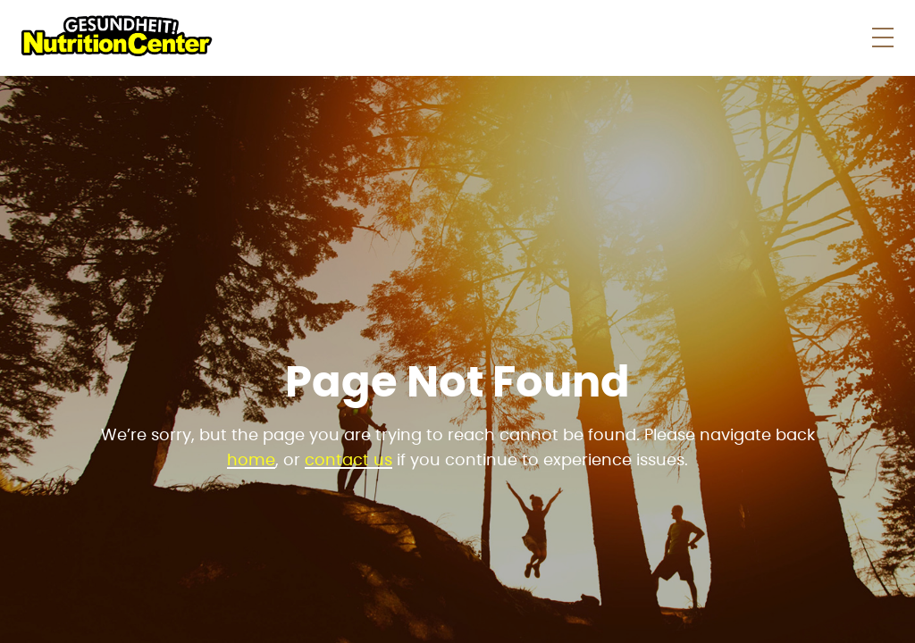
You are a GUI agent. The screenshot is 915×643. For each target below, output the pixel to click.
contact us (348, 461)
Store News (545, 37)
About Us (722, 37)
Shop (436, 37)
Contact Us (834, 37)
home (251, 461)
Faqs (638, 37)
